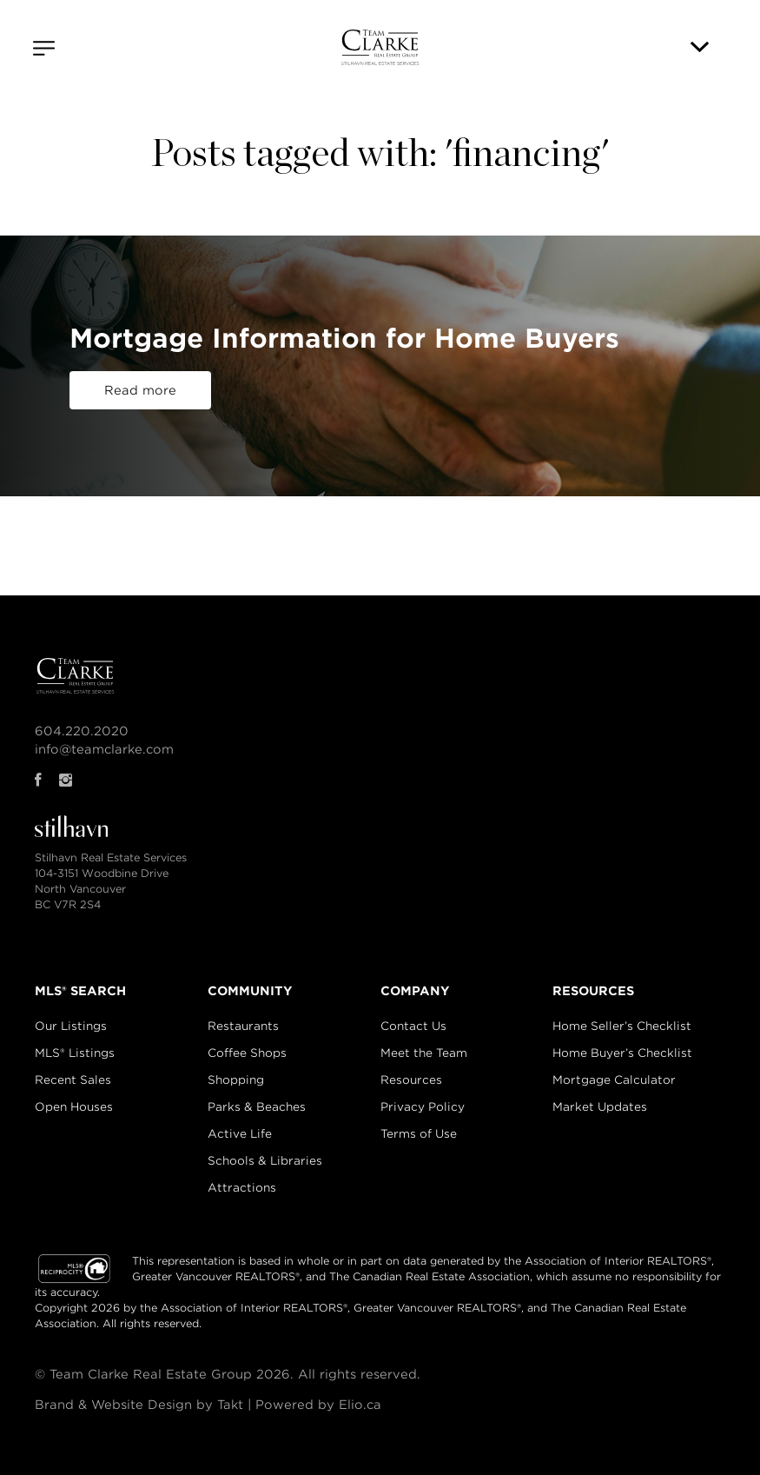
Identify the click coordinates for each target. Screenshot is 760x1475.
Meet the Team (423, 1053)
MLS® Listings (75, 1053)
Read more (140, 390)
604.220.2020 (82, 731)
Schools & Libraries (265, 1160)
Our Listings (71, 1026)
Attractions (242, 1187)
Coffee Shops (247, 1053)
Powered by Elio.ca (318, 1405)
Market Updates (599, 1106)
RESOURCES (593, 991)
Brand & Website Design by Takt (139, 1405)
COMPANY (415, 991)
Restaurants (243, 1026)
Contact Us (413, 1026)
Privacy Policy (422, 1106)
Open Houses (74, 1106)
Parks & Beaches (257, 1106)
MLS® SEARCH (80, 991)
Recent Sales (73, 1079)
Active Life (240, 1133)
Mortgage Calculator (614, 1079)
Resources (411, 1079)
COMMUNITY (250, 991)
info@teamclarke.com (104, 749)
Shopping (236, 1079)
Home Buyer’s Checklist (622, 1053)
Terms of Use (418, 1133)
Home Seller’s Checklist (621, 1026)
